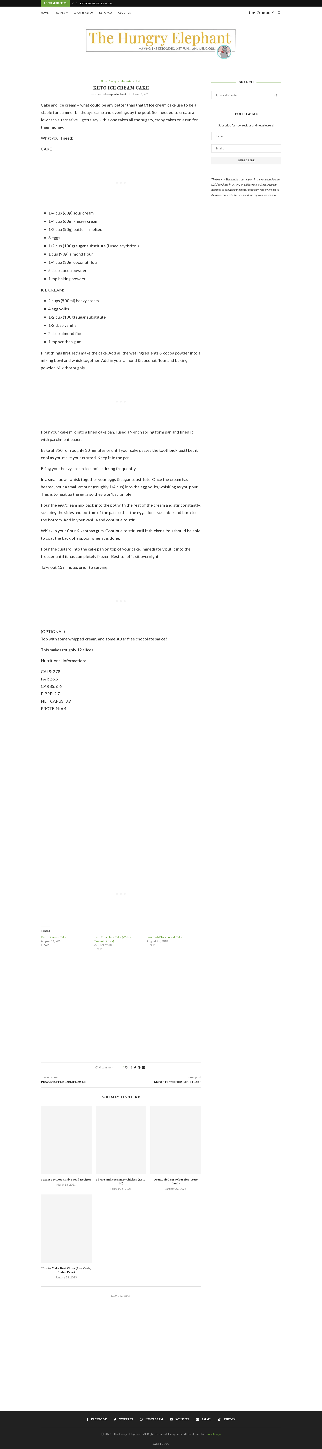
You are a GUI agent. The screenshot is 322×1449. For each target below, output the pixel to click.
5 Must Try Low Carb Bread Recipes (66, 1180)
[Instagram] (258, 13)
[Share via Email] (143, 1067)
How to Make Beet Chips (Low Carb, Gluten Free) (66, 1271)
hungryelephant (115, 94)
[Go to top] (161, 1444)
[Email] (268, 13)
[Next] (76, 3)
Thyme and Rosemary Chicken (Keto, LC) (121, 1182)
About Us (124, 12)
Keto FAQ (105, 12)
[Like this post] (126, 1067)
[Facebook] (249, 13)
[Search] (279, 13)
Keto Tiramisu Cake (53, 937)
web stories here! (267, 195)
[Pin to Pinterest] (139, 1067)
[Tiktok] (272, 13)
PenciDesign (213, 1434)
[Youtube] (263, 13)
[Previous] (73, 3)
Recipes (60, 12)
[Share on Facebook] (131, 1067)
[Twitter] (253, 13)
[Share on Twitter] (135, 1067)
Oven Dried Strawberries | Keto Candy (176, 1182)
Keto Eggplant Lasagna (96, 3)
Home (44, 12)
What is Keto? (83, 12)
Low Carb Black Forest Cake (164, 937)
